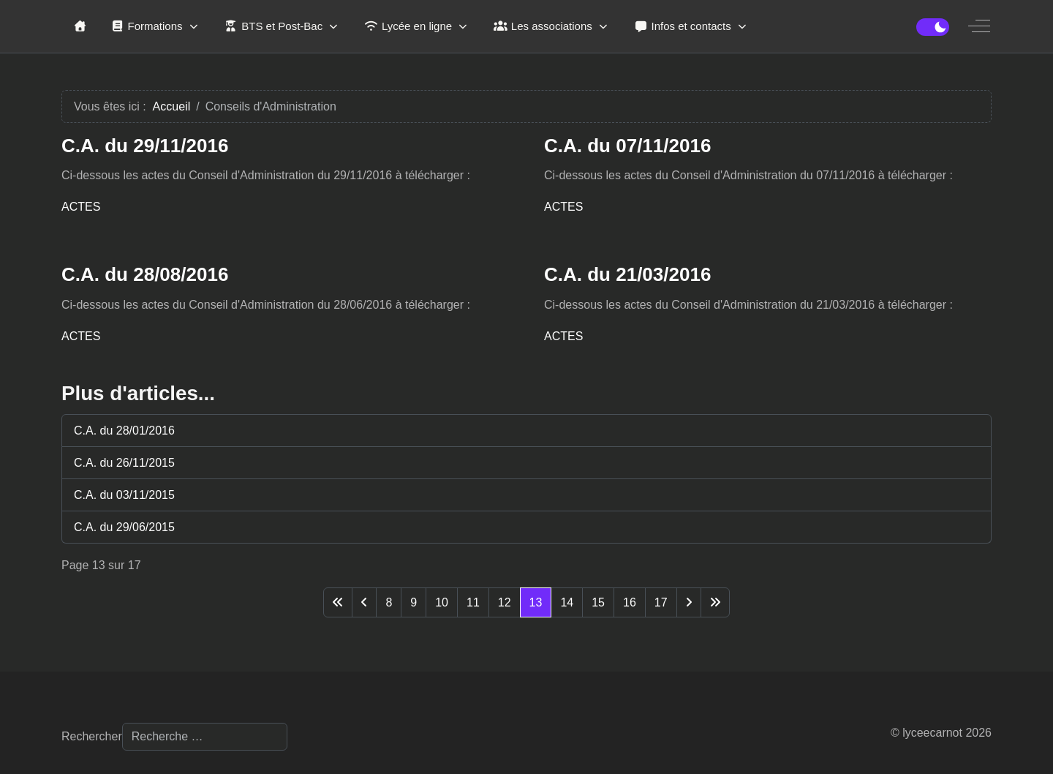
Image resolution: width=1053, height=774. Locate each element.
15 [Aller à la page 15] (598, 602)
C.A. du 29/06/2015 (124, 527)
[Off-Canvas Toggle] (979, 26)
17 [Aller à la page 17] (661, 602)
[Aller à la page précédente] (364, 602)
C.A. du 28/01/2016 (124, 430)
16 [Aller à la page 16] (629, 602)
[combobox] (204, 737)
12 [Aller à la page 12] (504, 602)
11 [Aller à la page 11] (473, 602)
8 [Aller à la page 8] (388, 602)
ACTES (80, 206)
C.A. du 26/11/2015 (124, 462)
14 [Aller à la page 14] (566, 602)
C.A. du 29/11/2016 (144, 146)
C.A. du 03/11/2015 (124, 495)
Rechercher (91, 736)
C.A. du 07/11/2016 (627, 146)
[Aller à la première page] (337, 602)
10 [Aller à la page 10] (441, 602)
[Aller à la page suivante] (688, 602)
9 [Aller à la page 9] (413, 602)
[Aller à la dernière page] (715, 602)
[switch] (932, 27)
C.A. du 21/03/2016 (627, 274)
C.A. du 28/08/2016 (144, 274)
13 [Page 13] (536, 602)
